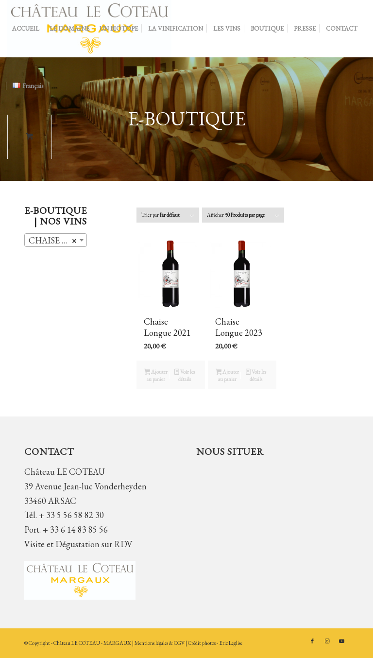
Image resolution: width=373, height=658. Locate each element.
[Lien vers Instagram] (327, 641)
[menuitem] (25, 28)
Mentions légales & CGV (160, 643)
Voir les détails (184, 375)
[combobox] (55, 240)
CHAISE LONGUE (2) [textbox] (57, 240)
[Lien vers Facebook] (312, 641)
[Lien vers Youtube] (341, 641)
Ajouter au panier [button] (156, 375)
